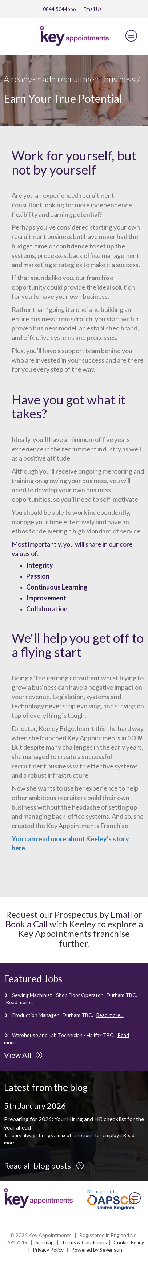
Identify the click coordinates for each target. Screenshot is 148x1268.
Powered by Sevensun (96, 1250)
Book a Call (26, 924)
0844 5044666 (59, 9)
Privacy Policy (48, 1250)
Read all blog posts (44, 1165)
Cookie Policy (128, 1242)
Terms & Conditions (84, 1242)
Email (92, 9)
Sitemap (44, 1242)
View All (23, 1054)
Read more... (19, 1002)
